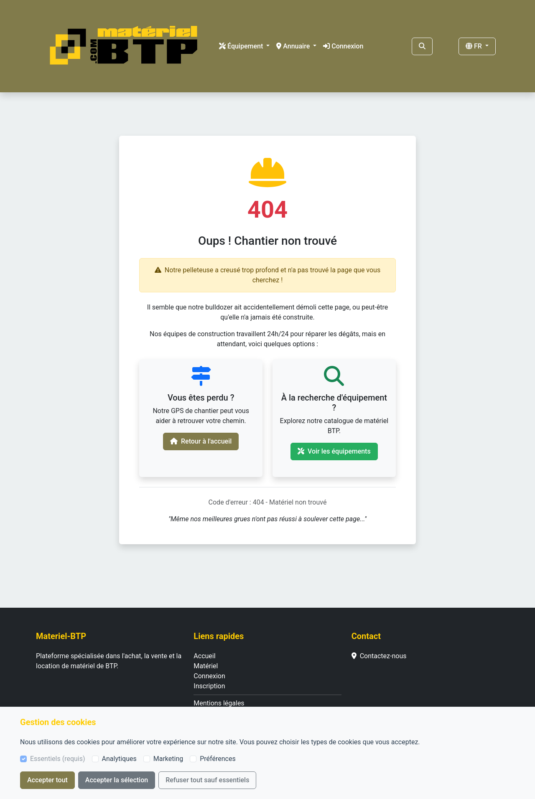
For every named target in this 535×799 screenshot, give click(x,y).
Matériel (206, 666)
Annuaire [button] (293, 46)
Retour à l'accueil (201, 441)
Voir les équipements (334, 451)
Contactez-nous (379, 656)
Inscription (209, 686)
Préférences (217, 759)
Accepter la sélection (116, 780)
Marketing (168, 759)
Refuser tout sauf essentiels (207, 780)
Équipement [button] (242, 46)
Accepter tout (47, 780)
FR (475, 46)
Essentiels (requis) (57, 759)
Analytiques (119, 759)
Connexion (343, 46)
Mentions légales (219, 703)
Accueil (204, 656)
